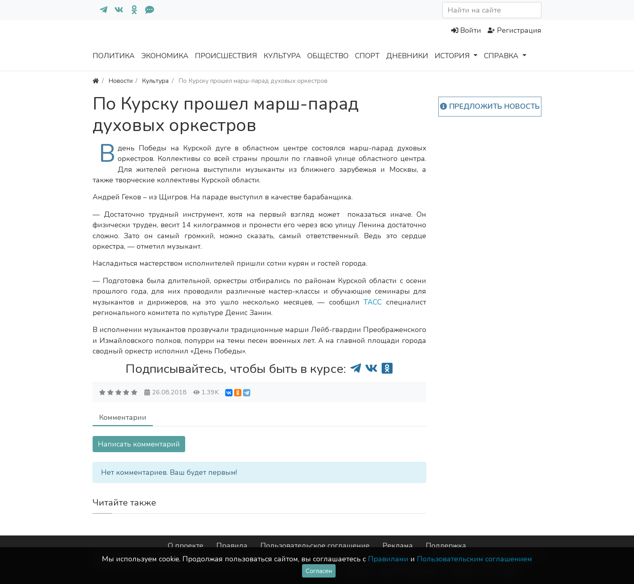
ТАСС (372, 302)
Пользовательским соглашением (474, 559)
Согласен (319, 571)
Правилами (388, 559)
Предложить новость (490, 106)
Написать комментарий (139, 444)
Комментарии (122, 417)
